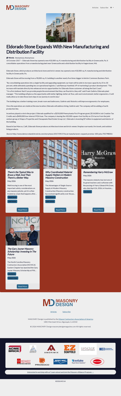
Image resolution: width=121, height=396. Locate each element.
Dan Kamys (87, 191)
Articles (95, 7)
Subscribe (104, 7)
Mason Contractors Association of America (76, 319)
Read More (22, 210)
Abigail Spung (12, 197)
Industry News (12, 278)
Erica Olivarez (50, 197)
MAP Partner (12, 201)
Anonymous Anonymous (24, 58)
